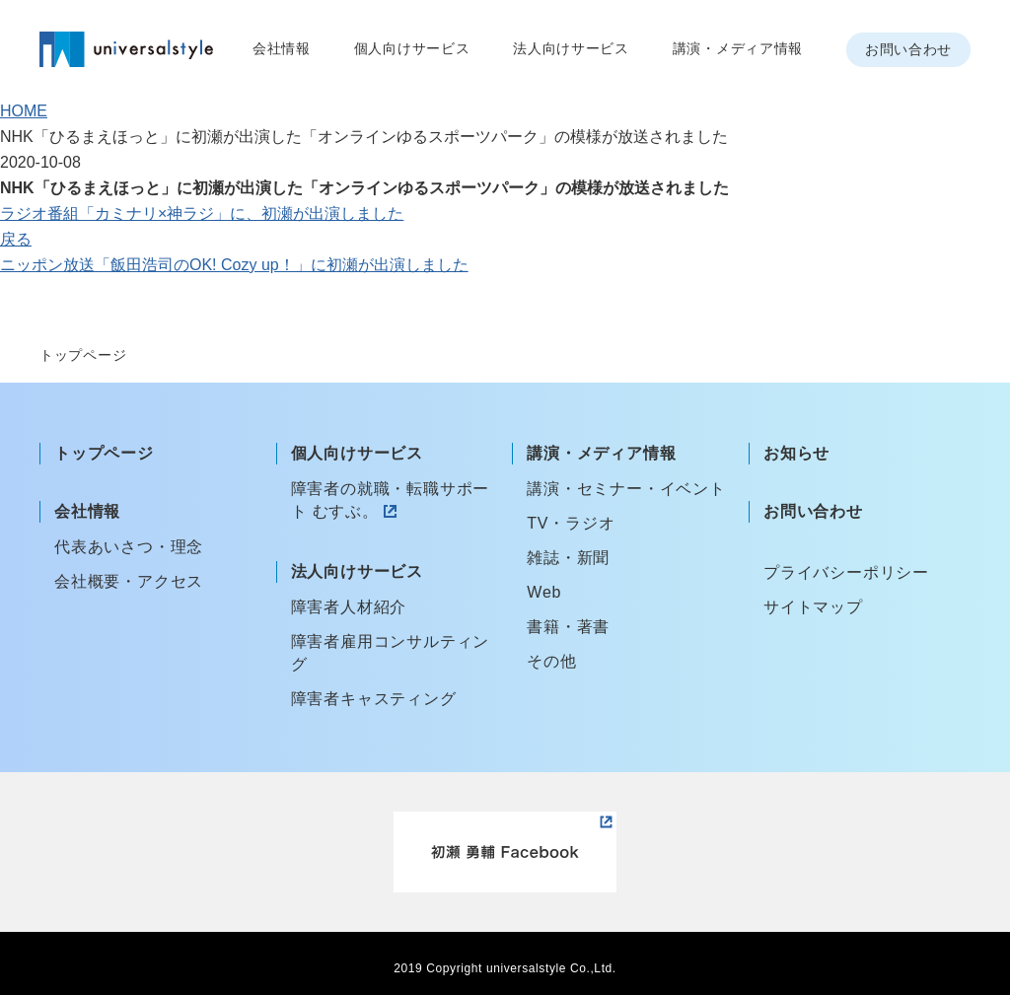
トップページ (104, 453)
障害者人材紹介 (349, 607)
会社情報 (281, 48)
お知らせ (796, 453)
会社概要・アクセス (128, 581)
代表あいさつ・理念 (128, 546)
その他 (551, 661)
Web (544, 592)
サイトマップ (813, 607)
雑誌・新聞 (568, 557)
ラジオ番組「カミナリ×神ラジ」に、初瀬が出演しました (201, 213)
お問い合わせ (908, 49)
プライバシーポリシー (846, 572)
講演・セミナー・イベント (626, 488)
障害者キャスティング (374, 698)
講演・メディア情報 (738, 48)
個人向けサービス (412, 48)
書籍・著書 (568, 626)
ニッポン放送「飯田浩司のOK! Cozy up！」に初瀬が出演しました (234, 264)
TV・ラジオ (570, 523)
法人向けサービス (571, 48)
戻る (16, 239)
